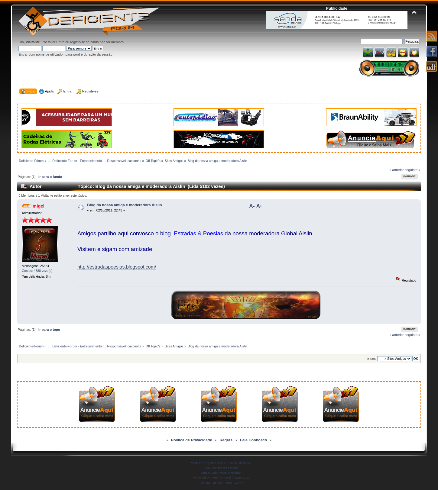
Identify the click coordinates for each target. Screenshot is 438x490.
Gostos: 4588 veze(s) (37, 270)
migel (38, 205)
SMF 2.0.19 (199, 463)
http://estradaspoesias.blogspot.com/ (116, 266)
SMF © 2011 (218, 463)
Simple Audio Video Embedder (221, 472)
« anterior (396, 170)
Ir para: (371, 358)
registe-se (77, 42)
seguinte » (412, 170)
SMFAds (210, 467)
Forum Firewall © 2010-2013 (231, 477)
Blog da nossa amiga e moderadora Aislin (124, 205)
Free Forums (229, 467)
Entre (60, 42)
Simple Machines (240, 463)
